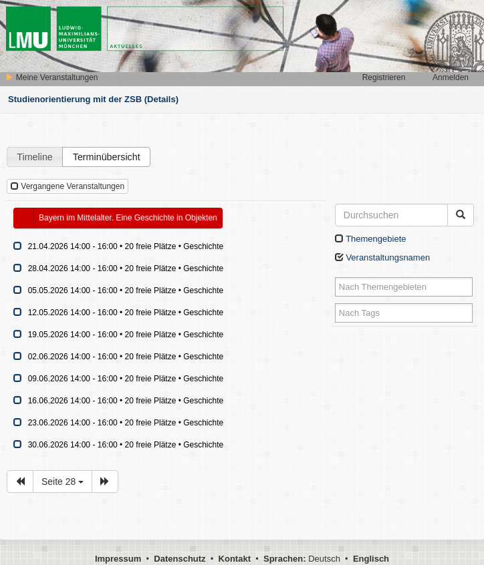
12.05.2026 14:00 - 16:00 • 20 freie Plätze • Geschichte (126, 312)
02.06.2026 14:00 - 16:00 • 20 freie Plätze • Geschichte (126, 356)
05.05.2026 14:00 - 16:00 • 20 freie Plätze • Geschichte (126, 290)
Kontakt (235, 559)
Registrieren (384, 77)
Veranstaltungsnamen (382, 257)
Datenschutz (179, 559)
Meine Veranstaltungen (51, 77)
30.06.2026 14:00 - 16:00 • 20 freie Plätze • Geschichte (126, 444)
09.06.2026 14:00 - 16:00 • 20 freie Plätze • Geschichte (126, 378)
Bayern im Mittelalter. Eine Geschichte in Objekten (128, 217)
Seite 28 (62, 481)
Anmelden (451, 77)
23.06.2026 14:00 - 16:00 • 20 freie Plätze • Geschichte (126, 422)
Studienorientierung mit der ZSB (75, 99)
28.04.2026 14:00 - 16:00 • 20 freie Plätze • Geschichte (126, 268)
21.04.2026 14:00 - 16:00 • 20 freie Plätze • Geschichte (126, 246)
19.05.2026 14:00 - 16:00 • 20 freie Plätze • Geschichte (126, 334)
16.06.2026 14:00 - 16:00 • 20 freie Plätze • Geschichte (126, 400)
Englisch (371, 559)
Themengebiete (370, 239)
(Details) (161, 99)
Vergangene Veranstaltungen (67, 186)
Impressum (118, 559)
